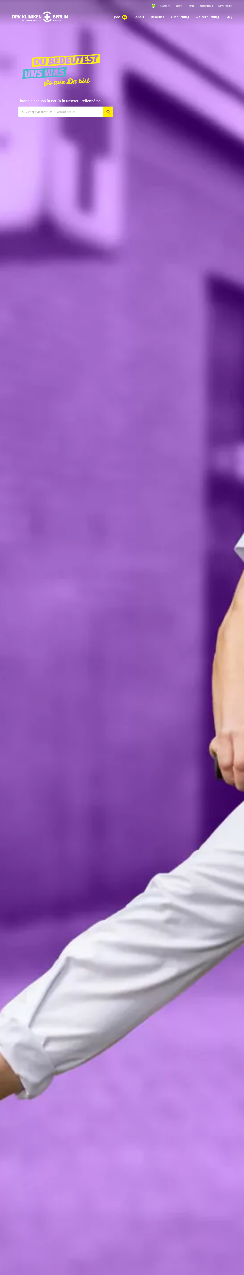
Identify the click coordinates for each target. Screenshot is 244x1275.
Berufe (179, 6)
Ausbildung (180, 17)
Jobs (117, 17)
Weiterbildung (207, 17)
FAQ (229, 17)
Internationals (206, 6)
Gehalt (139, 17)
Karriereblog (225, 6)
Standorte (165, 6)
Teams (190, 6)
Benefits (157, 17)
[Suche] (108, 112)
